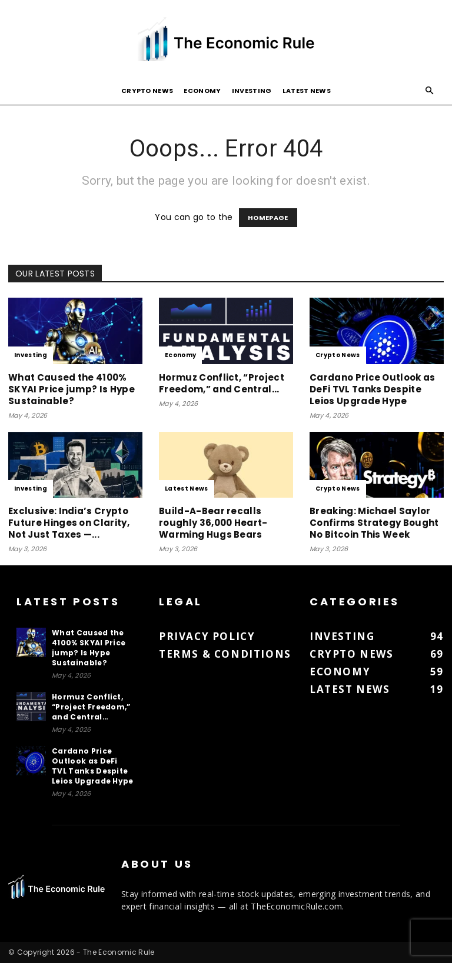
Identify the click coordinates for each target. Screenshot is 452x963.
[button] (430, 90)
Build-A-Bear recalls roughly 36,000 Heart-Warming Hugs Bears (213, 523)
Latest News (306, 90)
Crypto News (147, 90)
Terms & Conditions (225, 654)
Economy (202, 90)
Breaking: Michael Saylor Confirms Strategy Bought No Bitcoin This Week (374, 523)
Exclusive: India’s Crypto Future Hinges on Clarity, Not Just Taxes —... (68, 523)
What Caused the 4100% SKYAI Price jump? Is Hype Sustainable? (71, 389)
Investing (252, 90)
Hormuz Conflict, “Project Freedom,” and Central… (221, 383)
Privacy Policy (207, 636)
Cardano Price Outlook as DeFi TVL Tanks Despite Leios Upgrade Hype (373, 389)
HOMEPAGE (268, 217)
